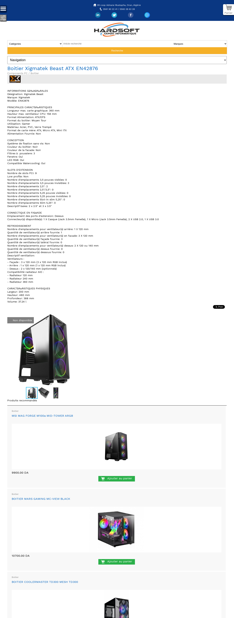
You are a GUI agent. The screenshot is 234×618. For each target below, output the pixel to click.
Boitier (15, 411)
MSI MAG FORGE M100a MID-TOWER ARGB (42, 415)
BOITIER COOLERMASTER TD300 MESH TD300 (45, 582)
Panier (228, 12)
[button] (77, 317)
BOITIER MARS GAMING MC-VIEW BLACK (41, 499)
